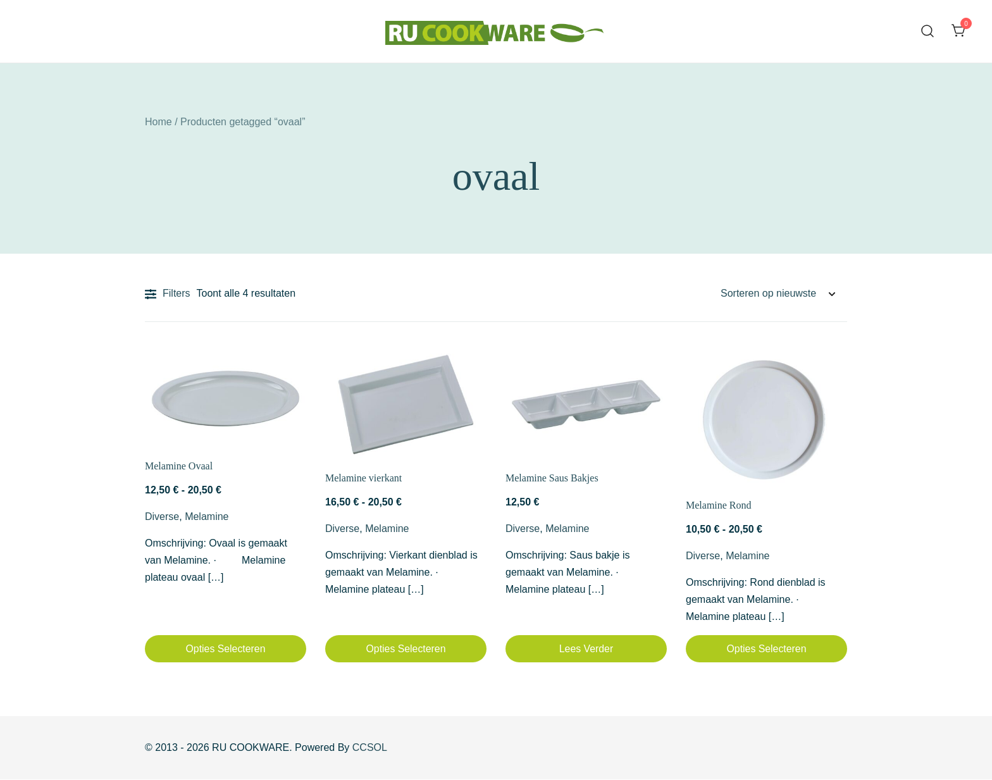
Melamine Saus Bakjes (551, 478)
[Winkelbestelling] (777, 294)
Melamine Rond (719, 505)
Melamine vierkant (363, 478)
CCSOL (369, 748)
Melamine (206, 516)
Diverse (162, 516)
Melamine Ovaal (179, 466)
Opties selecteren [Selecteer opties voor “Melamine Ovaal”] (225, 648)
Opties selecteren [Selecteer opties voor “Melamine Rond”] (766, 648)
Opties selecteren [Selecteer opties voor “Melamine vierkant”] (406, 648)
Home (158, 121)
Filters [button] (167, 294)
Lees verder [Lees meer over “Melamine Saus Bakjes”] (586, 648)
